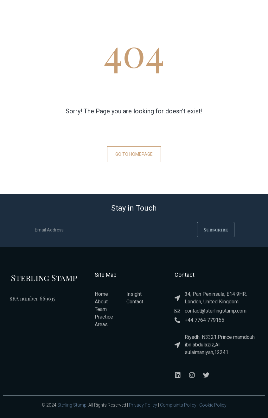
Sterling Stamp (71, 404)
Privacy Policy (143, 404)
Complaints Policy (178, 404)
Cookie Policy (213, 404)
